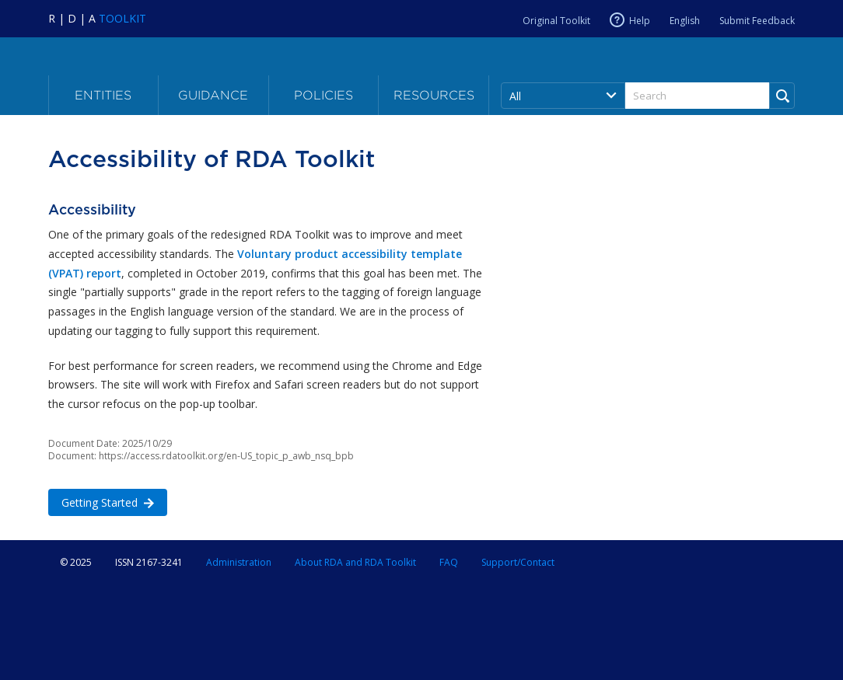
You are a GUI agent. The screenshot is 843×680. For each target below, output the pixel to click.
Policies (323, 95)
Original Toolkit (556, 20)
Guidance (213, 95)
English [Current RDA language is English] (685, 20)
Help (639, 20)
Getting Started (101, 501)
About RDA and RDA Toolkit (355, 562)
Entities (103, 95)
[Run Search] (782, 95)
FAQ (448, 562)
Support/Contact (517, 562)
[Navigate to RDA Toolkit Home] (97, 18)
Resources (434, 95)
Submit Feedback (757, 20)
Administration (238, 562)
